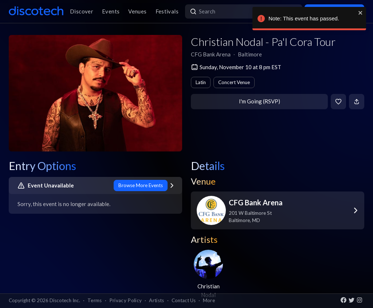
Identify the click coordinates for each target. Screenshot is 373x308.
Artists (156, 300)
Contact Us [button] (184, 300)
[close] (363, 13)
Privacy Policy (125, 300)
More (209, 300)
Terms (94, 300)
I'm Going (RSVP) (259, 101)
